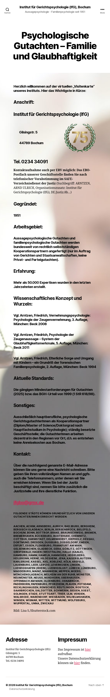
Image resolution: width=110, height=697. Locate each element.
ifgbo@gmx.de (28, 502)
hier (88, 650)
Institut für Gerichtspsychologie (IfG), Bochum (55, 7)
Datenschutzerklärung (22, 688)
